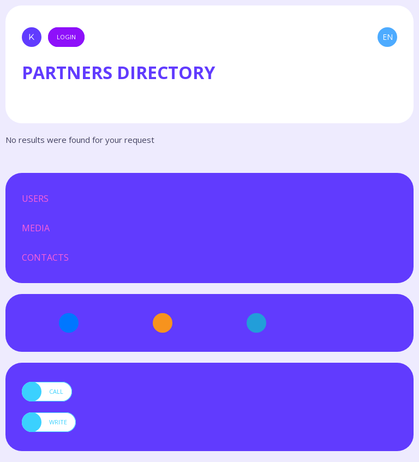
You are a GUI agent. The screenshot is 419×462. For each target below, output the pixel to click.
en (387, 37)
